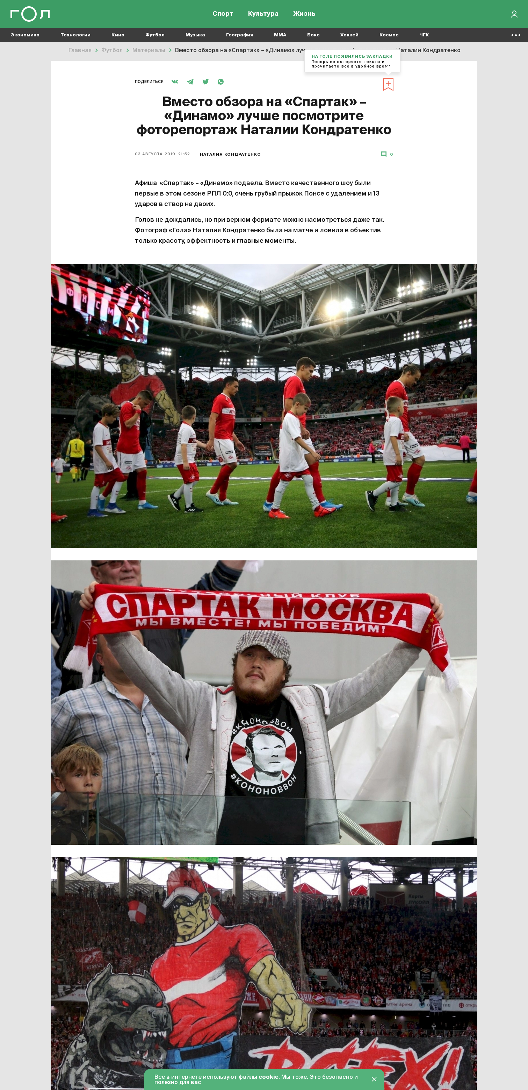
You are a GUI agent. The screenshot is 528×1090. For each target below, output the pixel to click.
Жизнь (304, 14)
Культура (263, 14)
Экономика (24, 35)
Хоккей (349, 35)
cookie (269, 1077)
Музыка (195, 35)
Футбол (155, 35)
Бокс (313, 35)
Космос (388, 35)
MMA (280, 35)
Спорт (222, 14)
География (239, 35)
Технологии (75, 35)
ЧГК (424, 35)
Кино (117, 35)
